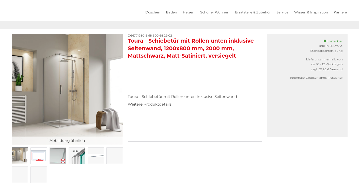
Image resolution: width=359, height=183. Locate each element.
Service (282, 12)
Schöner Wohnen (214, 12)
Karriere (340, 12)
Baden (171, 12)
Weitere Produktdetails (149, 104)
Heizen (188, 12)
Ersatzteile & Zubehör (253, 12)
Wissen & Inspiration (311, 12)
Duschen (152, 12)
